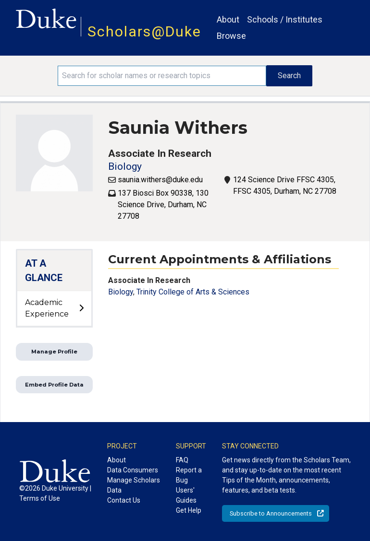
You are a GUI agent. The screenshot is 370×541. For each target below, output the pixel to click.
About (228, 19)
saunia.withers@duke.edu (160, 179)
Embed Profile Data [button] (54, 384)
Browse (231, 36)
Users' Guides (186, 495)
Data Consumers (132, 470)
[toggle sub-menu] (81, 308)
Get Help (188, 510)
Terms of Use (39, 498)
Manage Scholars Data (133, 485)
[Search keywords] (162, 76)
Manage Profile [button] (54, 351)
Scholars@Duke (144, 31)
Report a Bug (189, 475)
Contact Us (123, 500)
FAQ (182, 460)
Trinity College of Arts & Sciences (192, 291)
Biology (125, 166)
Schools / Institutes (284, 19)
